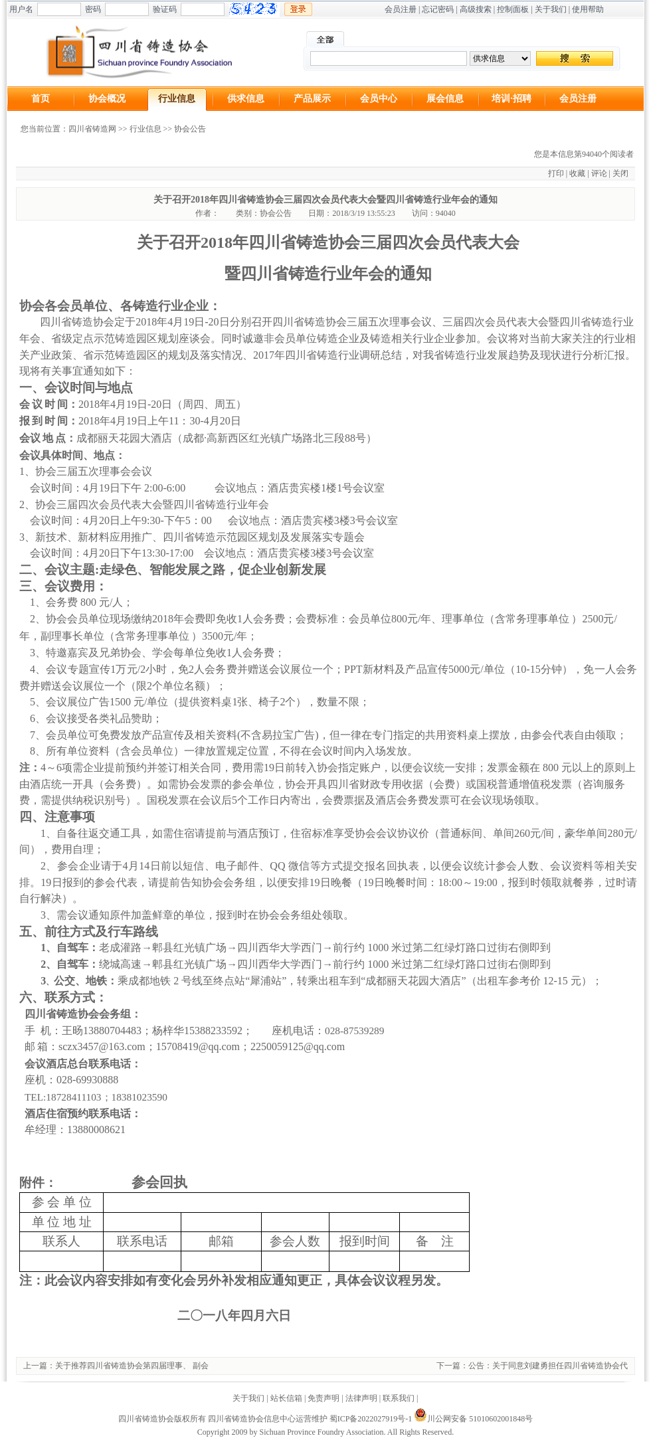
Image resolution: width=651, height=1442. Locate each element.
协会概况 (107, 99)
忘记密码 (438, 9)
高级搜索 (476, 9)
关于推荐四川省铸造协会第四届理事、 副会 (132, 1365)
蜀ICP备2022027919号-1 (371, 1418)
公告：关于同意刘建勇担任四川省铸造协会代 (548, 1365)
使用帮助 (588, 9)
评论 (599, 173)
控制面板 (513, 9)
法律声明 (361, 1398)
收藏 (577, 173)
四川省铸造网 (92, 129)
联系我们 (399, 1398)
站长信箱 (286, 1398)
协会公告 (190, 129)
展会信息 (445, 99)
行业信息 (176, 99)
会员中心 (378, 99)
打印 (556, 173)
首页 (40, 99)
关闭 (620, 173)
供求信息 (245, 99)
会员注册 (401, 9)
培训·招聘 (511, 99)
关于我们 (551, 9)
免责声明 (323, 1398)
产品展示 (312, 99)
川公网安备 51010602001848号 (473, 1418)
